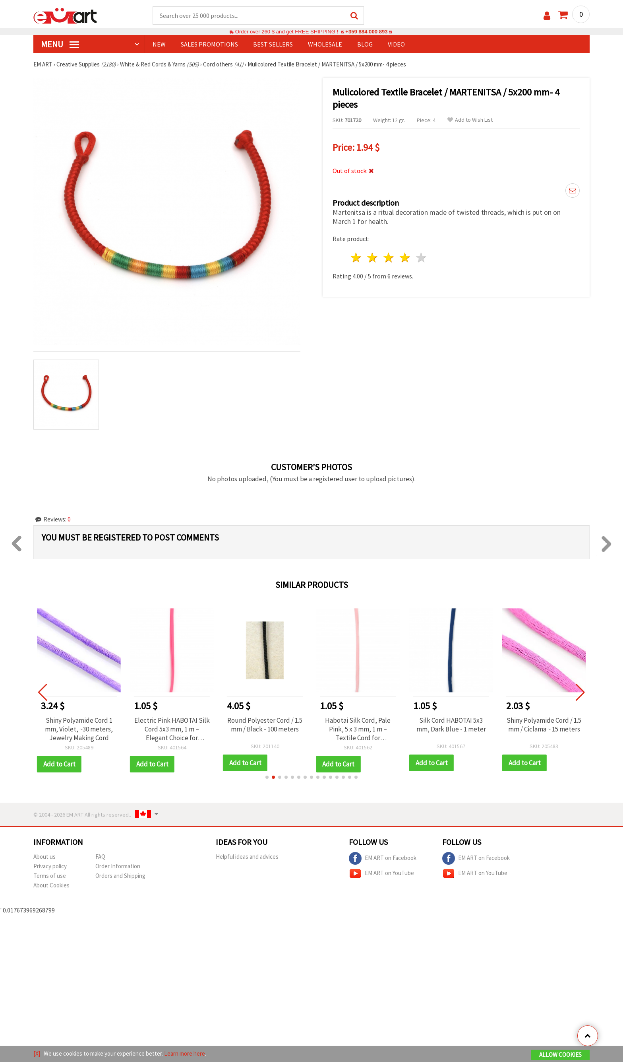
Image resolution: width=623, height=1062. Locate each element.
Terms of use (49, 875)
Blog (365, 44)
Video (396, 44)
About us (44, 856)
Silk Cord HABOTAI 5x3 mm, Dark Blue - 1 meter (451, 724)
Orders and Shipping (120, 875)
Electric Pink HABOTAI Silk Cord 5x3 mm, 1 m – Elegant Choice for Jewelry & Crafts (172, 729)
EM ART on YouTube (381, 873)
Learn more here (184, 1053)
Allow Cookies (560, 1054)
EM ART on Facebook (382, 858)
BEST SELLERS (273, 44)
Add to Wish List (470, 120)
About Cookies (51, 885)
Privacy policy (50, 866)
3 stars (389, 257)
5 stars (421, 257)
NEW (159, 44)
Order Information (117, 866)
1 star (356, 257)
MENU (60, 44)
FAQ (100, 856)
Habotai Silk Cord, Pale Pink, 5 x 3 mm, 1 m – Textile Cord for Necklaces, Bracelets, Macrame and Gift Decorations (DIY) (358, 729)
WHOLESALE (325, 44)
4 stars (405, 257)
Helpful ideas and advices (247, 856)
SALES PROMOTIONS (209, 44)
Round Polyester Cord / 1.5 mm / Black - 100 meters (264, 724)
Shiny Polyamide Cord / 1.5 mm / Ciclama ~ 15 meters (544, 724)
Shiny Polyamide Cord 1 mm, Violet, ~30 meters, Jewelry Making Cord (79, 729)
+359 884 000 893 (366, 32)
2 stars (373, 257)
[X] (36, 1053)
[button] (267, 777)
